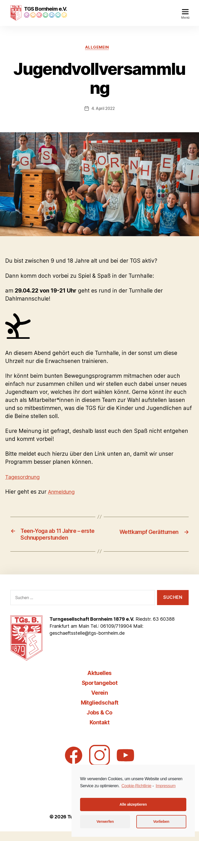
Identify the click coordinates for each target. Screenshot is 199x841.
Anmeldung (63, 499)
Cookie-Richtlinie (136, 786)
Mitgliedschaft (100, 712)
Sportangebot (99, 692)
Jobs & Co (99, 722)
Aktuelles (99, 682)
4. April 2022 (103, 116)
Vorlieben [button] (161, 821)
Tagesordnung (23, 484)
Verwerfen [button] (105, 821)
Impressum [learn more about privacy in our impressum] (166, 786)
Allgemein (97, 55)
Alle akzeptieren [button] (133, 804)
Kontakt (99, 732)
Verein (99, 702)
